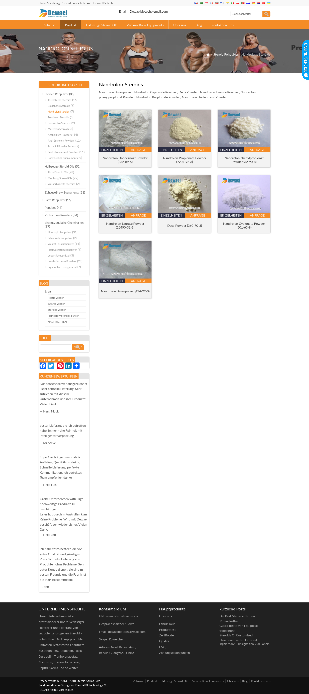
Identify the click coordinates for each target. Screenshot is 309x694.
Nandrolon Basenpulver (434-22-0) (125, 291)
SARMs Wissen (56, 303)
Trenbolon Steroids (58, 117)
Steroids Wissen (57, 309)
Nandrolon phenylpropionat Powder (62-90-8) (244, 160)
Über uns (179, 25)
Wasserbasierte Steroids (61, 184)
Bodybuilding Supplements (63, 158)
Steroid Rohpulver (225, 54)
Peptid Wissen (56, 297)
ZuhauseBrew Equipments (145, 25)
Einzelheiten (112, 150)
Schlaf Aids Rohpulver (60, 238)
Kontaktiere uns (222, 25)
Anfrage (138, 150)
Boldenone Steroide (59, 105)
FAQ (162, 647)
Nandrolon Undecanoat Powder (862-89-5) (125, 160)
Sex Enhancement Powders (63, 152)
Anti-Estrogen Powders (61, 140)
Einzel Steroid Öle (58, 172)
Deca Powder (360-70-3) (184, 225)
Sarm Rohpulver (55, 200)
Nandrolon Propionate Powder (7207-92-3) (184, 160)
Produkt (70, 25)
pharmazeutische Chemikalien (64, 222)
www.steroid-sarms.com (123, 616)
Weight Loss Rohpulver (61, 244)
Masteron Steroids (58, 129)
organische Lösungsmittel (62, 267)
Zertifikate (166, 635)
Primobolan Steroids (59, 123)
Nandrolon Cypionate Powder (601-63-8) (244, 225)
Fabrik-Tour (167, 624)
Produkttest (167, 629)
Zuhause (49, 25)
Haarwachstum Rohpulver (62, 249)
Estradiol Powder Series (61, 146)
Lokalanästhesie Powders (62, 261)
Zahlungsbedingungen (174, 652)
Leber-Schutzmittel (59, 255)
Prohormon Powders (58, 215)
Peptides (50, 207)
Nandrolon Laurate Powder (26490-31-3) (125, 225)
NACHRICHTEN (57, 321)
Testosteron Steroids (59, 100)
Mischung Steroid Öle (60, 178)
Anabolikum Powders (60, 134)
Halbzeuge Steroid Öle (101, 25)
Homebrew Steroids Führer (63, 315)
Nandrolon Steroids (59, 111)
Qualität (165, 641)
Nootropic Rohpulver (59, 232)
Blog (199, 25)
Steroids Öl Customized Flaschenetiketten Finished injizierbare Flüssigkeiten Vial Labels (244, 639)
